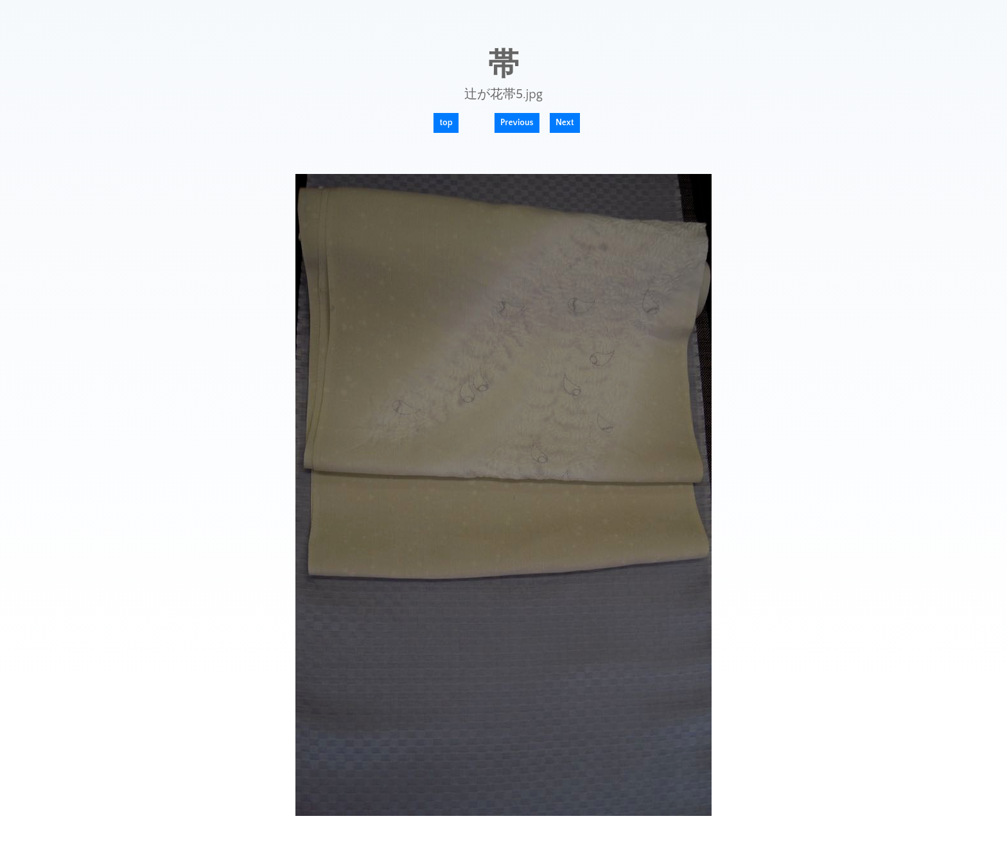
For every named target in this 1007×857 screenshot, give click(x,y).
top (445, 122)
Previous (517, 122)
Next (565, 122)
